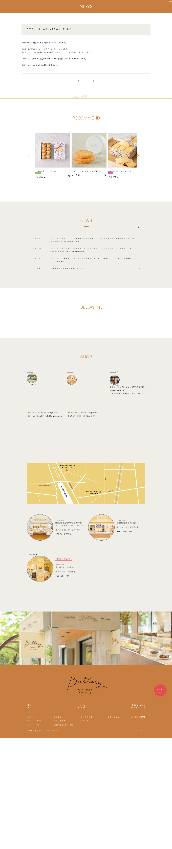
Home (30, 816)
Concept (82, 816)
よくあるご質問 (138, 827)
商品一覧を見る (84, 235)
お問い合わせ (60, 831)
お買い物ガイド (114, 827)
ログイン (31, 827)
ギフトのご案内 (34, 831)
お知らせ (85, 831)
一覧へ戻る (86, 83)
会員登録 (58, 827)
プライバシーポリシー (35, 835)
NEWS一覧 (127, 280)
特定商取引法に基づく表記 (63, 835)
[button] (28, 202)
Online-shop (138, 816)
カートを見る (87, 827)
